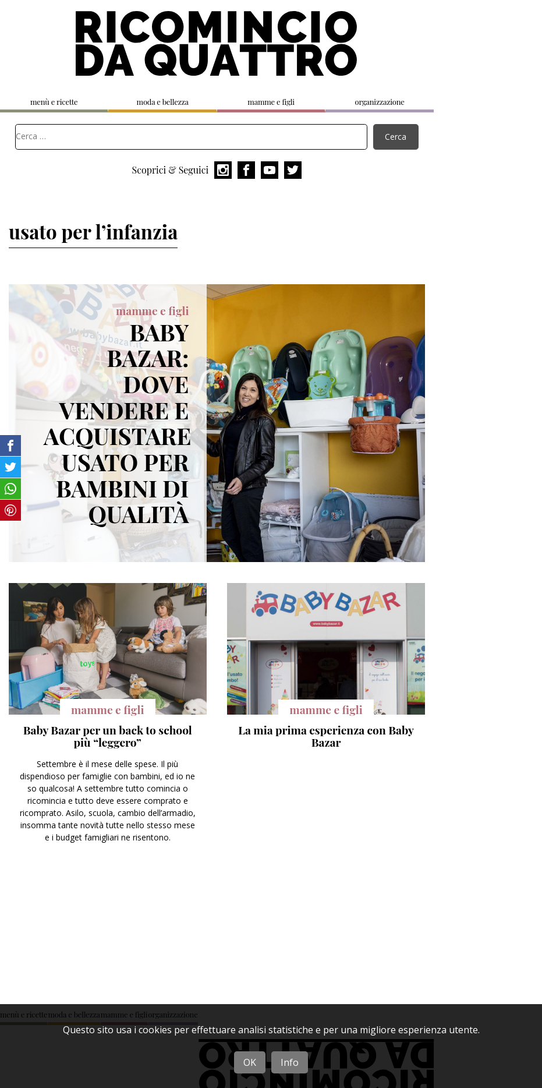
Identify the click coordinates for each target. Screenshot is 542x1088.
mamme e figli (271, 102)
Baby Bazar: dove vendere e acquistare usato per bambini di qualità (117, 422)
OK (249, 1062)
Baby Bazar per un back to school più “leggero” (107, 736)
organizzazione (379, 102)
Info (290, 1062)
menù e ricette (53, 102)
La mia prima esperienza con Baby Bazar (326, 736)
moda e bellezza (163, 102)
